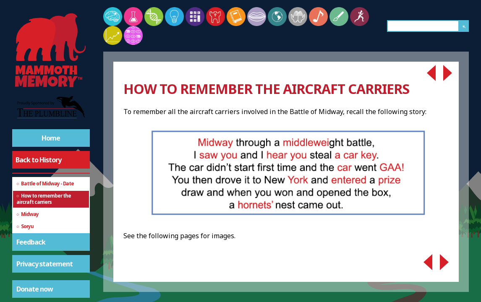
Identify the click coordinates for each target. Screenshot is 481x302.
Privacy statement (44, 263)
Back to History (38, 159)
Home (51, 138)
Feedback (30, 242)
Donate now (34, 289)
